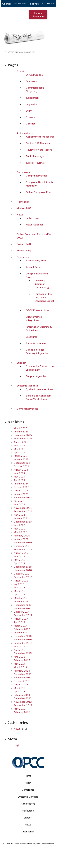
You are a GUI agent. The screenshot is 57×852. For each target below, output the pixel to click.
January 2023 (21, 494)
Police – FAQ (24, 243)
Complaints (23, 172)
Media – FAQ (24, 208)
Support (21, 362)
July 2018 (19, 584)
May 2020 (19, 528)
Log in (17, 745)
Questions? (28, 831)
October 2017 (21, 611)
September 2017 (23, 615)
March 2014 (20, 667)
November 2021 (23, 507)
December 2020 (23, 521)
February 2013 (22, 694)
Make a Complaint (38, 14)
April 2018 (19, 594)
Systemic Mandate (27, 385)
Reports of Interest (36, 343)
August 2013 (21, 684)
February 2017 (22, 629)
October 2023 (21, 487)
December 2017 (23, 604)
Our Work (31, 81)
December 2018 (23, 566)
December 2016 (23, 635)
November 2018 (23, 570)
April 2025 (19, 452)
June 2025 (19, 445)
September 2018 (23, 577)
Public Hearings (35, 156)
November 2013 (23, 677)
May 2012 (19, 708)
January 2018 (21, 601)
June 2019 (19, 556)
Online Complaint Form (39, 192)
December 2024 (23, 462)
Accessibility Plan (36, 260)
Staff (29, 110)
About (20, 71)
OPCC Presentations (37, 310)
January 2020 (21, 539)
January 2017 (21, 632)
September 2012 (23, 705)
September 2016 (23, 642)
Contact (30, 123)
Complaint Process (36, 175)
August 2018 (21, 580)
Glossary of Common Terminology (42, 284)
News (20, 214)
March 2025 (20, 455)
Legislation (32, 104)
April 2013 (19, 691)
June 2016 (19, 646)
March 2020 (20, 532)
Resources (23, 257)
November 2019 (23, 542)
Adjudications (25, 133)
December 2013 (23, 674)
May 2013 (19, 687)
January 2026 (21, 431)
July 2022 (19, 500)
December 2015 (23, 653)
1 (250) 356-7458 (18, 3)
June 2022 (19, 504)
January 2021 (21, 518)
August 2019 (21, 552)
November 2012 (23, 701)
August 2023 (21, 490)
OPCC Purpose (34, 74)
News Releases (34, 224)
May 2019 (19, 559)
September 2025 (23, 438)
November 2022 (23, 497)
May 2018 (19, 590)
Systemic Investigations (39, 389)
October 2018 (21, 573)
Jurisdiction (32, 97)
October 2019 (21, 545)
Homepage (23, 201)
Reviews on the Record (39, 149)
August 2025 (21, 442)
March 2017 (20, 625)
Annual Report (34, 267)
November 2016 (23, 639)
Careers (30, 117)
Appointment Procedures (40, 136)
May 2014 (19, 663)
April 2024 (19, 480)
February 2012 (22, 712)
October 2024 (21, 466)
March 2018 (20, 597)
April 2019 (19, 563)
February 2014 (22, 670)
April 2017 (19, 622)
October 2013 (21, 680)
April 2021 (19, 514)
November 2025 (23, 435)
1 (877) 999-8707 (47, 3)
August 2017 (21, 618)
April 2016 (19, 649)
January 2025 (21, 459)
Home (28, 775)
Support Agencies (36, 376)
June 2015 (19, 656)
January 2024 (21, 483)
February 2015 (22, 660)
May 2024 (19, 476)
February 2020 (22, 535)
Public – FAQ (24, 250)
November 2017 (23, 608)
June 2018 (19, 587)
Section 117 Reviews (38, 143)
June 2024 (19, 473)
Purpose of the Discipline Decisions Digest (44, 297)
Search (55, 51)
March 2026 (20, 428)
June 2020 (19, 525)
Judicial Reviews (35, 162)
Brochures (31, 336)
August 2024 (21, 469)
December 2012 (23, 698)
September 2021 (23, 511)
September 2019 (23, 549)
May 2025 (19, 448)
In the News (32, 218)
